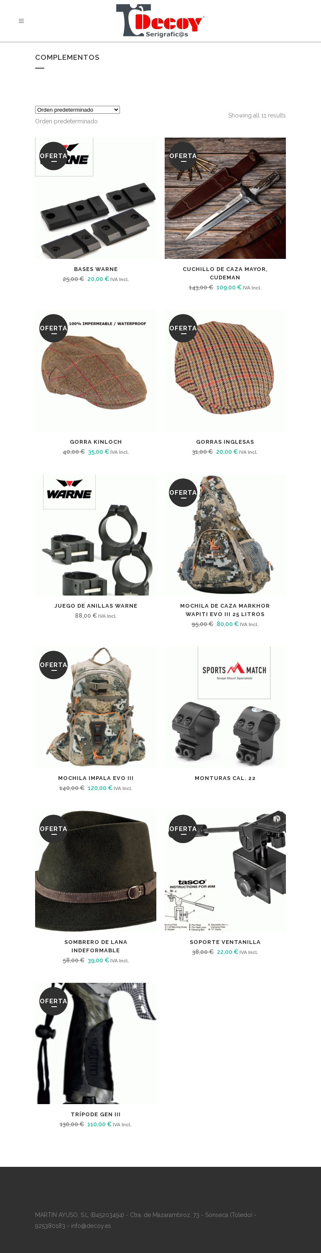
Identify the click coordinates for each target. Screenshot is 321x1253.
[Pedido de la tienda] (77, 110)
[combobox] (66, 121)
